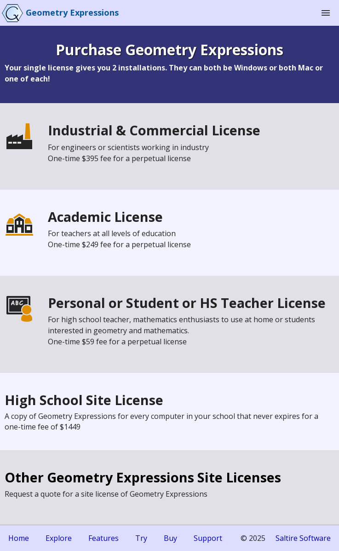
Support (208, 538)
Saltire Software (303, 538)
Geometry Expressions (72, 12)
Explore (59, 538)
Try (141, 538)
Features (103, 538)
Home (18, 538)
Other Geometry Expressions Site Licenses (143, 477)
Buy (170, 538)
